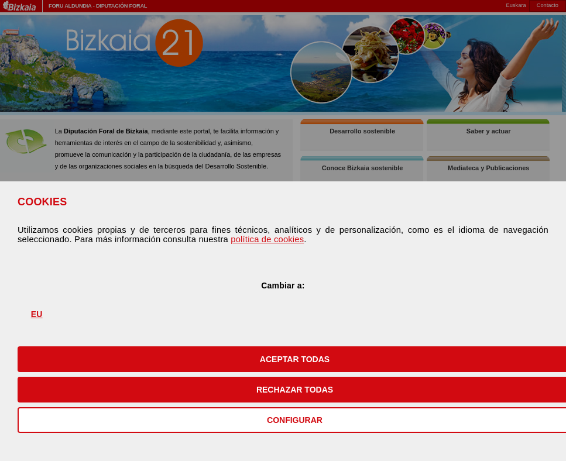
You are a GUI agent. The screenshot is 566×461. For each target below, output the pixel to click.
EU (37, 314)
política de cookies (267, 239)
